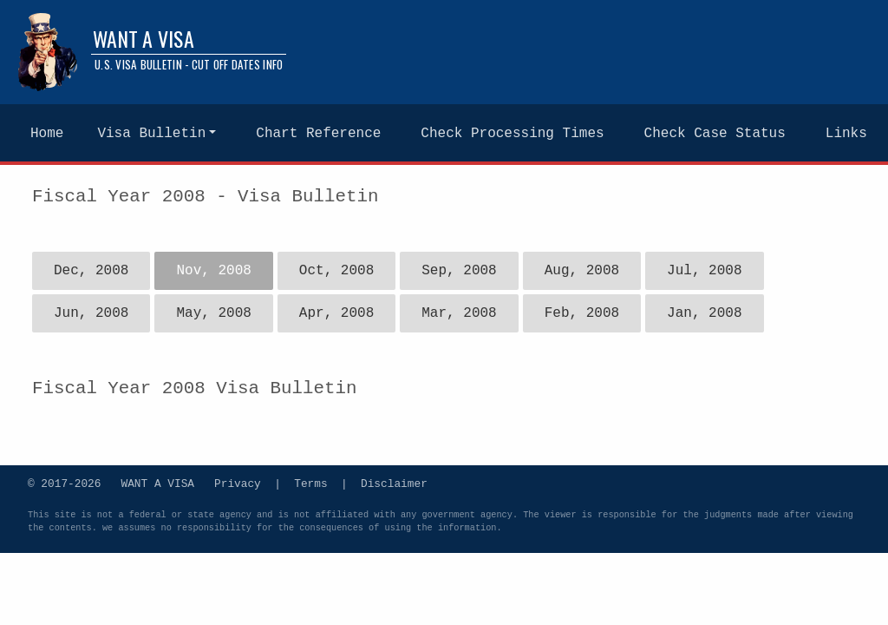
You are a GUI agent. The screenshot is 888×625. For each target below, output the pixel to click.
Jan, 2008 (704, 313)
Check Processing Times (512, 133)
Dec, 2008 (91, 270)
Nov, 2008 (213, 270)
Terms (310, 482)
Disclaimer (394, 482)
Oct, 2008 (336, 270)
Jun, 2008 (91, 313)
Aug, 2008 (582, 270)
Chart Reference (318, 133)
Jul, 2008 (704, 270)
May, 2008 (213, 313)
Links (846, 133)
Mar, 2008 (458, 313)
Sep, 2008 (458, 270)
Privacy (237, 482)
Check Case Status (715, 133)
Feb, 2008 (582, 313)
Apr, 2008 (336, 313)
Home (46, 133)
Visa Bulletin (151, 133)
